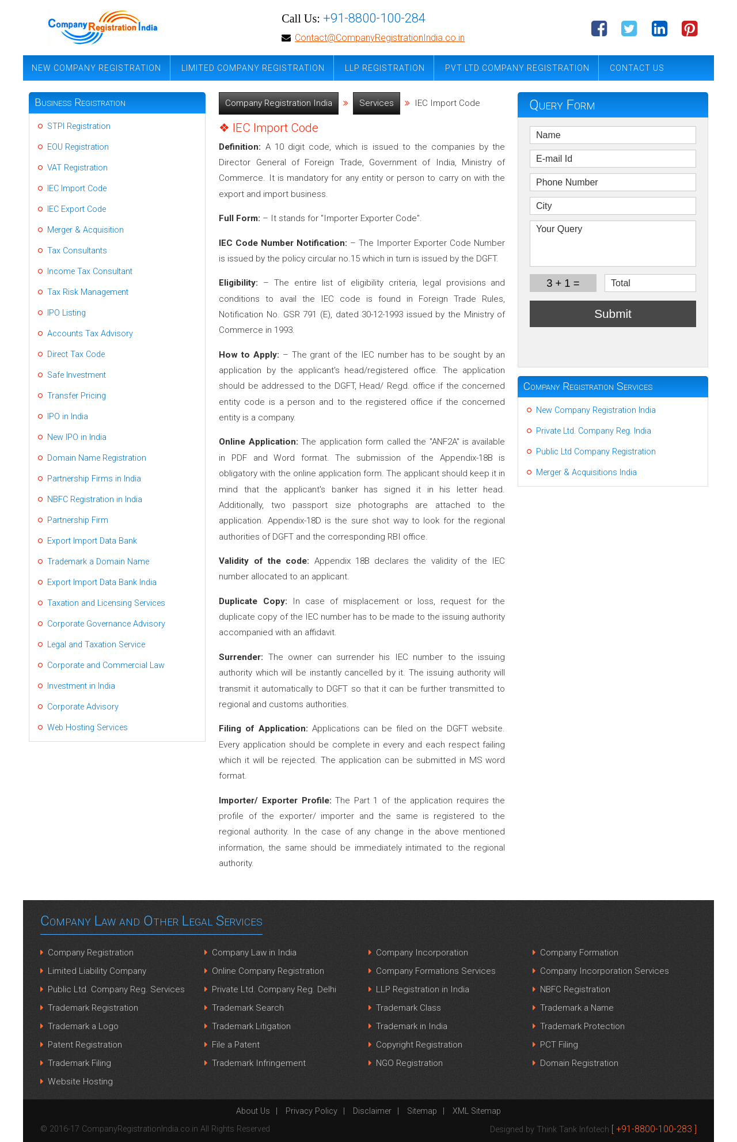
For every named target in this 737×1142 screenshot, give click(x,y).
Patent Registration (85, 1044)
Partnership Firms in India (94, 479)
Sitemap (422, 1111)
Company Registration (91, 952)
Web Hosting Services (87, 728)
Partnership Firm (77, 520)
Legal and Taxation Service (96, 645)
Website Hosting (80, 1081)
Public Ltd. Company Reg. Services (116, 989)
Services (376, 103)
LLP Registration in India (422, 989)
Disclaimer (372, 1111)
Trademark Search (248, 1008)
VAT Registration (77, 168)
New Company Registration (96, 68)
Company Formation (579, 952)
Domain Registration (579, 1063)
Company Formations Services (436, 971)
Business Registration (80, 102)
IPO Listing (66, 313)
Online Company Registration (268, 971)
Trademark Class (408, 1008)
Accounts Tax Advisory (90, 334)
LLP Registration (385, 68)
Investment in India (81, 686)
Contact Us (637, 68)
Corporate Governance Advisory (106, 624)
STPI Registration (79, 126)
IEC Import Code (77, 189)
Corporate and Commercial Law (106, 665)
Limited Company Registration (253, 68)
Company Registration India (278, 103)
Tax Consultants (77, 251)
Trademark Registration (93, 1008)
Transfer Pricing (76, 396)
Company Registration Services (587, 386)
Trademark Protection (582, 1026)
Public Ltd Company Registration (596, 452)
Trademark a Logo (83, 1026)
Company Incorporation (422, 952)
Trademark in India (411, 1026)
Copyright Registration (419, 1044)
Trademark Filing (79, 1063)
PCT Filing (559, 1044)
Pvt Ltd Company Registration (517, 68)
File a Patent (236, 1044)
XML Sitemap (477, 1111)
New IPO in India (77, 437)
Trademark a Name (577, 1008)
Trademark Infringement (259, 1063)
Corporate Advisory (83, 707)
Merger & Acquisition (85, 230)
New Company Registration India (596, 410)
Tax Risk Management (87, 292)
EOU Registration (78, 147)
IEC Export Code (76, 209)
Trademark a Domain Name (98, 562)
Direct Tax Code (76, 354)
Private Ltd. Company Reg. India (593, 431)
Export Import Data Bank (92, 541)
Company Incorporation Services (604, 971)
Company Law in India (254, 952)
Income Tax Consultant (89, 271)
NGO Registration (409, 1063)
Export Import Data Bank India (102, 582)
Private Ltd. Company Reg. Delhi (274, 989)
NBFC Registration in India (94, 499)
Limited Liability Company (97, 971)
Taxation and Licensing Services (106, 603)
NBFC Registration (575, 989)
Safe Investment (76, 375)
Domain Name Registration (96, 458)
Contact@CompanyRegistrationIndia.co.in (380, 37)
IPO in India (67, 417)
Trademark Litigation (251, 1026)
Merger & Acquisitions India (586, 472)
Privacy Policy (311, 1111)
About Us (253, 1111)
